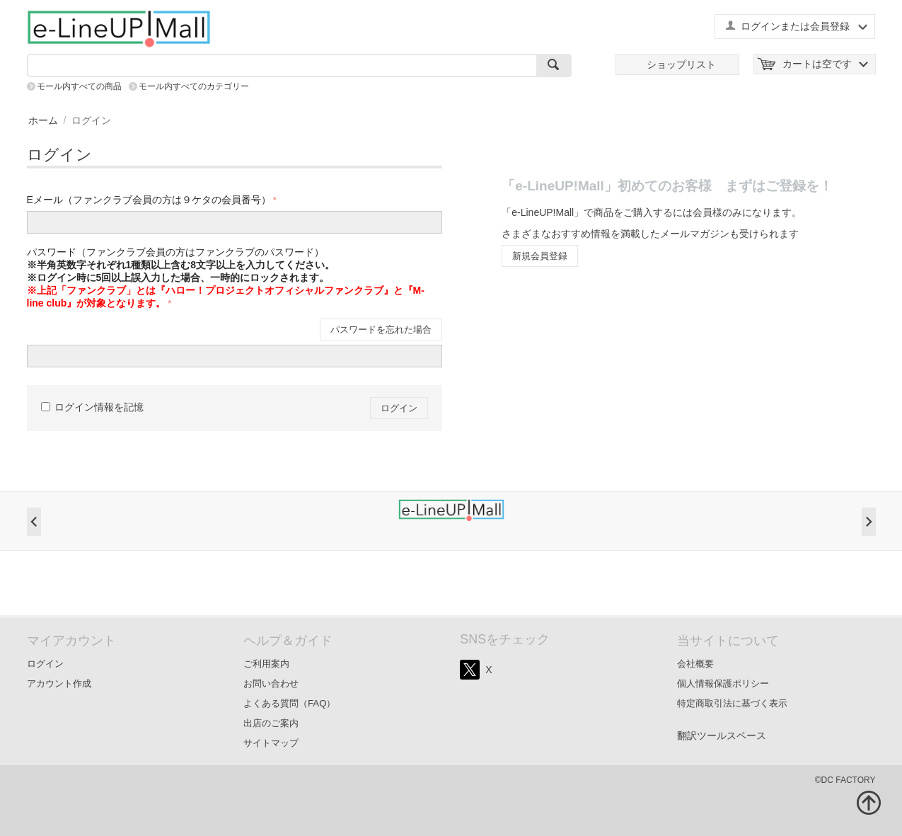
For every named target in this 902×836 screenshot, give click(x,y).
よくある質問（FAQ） (289, 703)
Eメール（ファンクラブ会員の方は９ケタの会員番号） (149, 199)
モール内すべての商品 (79, 86)
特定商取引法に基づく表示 (732, 703)
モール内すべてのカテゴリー (194, 86)
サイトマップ (271, 743)
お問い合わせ (271, 683)
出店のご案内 (271, 723)
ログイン (399, 408)
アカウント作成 (59, 683)
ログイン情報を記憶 (92, 407)
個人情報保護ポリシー (723, 683)
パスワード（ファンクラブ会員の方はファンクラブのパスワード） (225, 277)
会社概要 (695, 663)
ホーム (43, 120)
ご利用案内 (266, 663)
